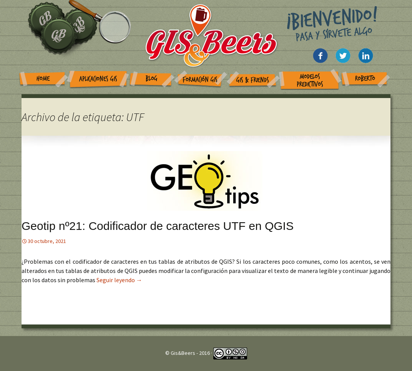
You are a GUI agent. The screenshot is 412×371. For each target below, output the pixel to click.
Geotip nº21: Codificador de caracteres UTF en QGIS (158, 226)
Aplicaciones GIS (98, 79)
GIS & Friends (252, 80)
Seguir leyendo (119, 280)
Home (43, 79)
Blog (152, 79)
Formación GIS (200, 80)
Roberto (365, 79)
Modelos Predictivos (310, 80)
